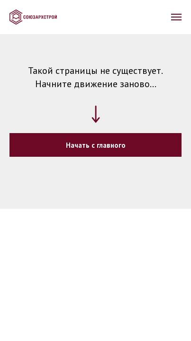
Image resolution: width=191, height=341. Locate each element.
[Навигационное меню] (176, 17)
